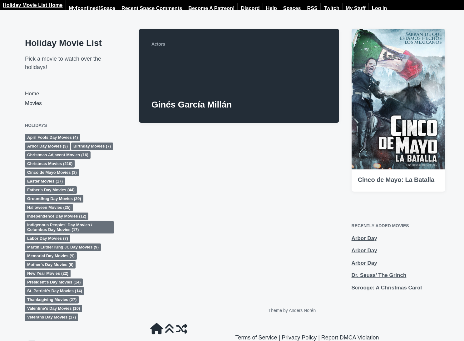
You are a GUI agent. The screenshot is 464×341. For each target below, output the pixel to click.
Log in (379, 8)
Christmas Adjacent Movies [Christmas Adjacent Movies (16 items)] (57, 155)
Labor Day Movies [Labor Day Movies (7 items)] (47, 238)
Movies (33, 103)
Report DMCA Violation (350, 337)
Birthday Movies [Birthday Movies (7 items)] (92, 146)
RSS (312, 8)
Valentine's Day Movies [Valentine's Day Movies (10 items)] (53, 308)
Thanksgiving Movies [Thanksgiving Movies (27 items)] (52, 299)
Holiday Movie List (63, 43)
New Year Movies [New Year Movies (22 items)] (47, 273)
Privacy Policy (299, 337)
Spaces (292, 8)
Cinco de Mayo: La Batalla (396, 179)
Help (271, 8)
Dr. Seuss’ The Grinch (379, 275)
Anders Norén (302, 310)
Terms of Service (256, 337)
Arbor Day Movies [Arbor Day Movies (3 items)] (47, 146)
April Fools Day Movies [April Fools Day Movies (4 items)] (52, 137)
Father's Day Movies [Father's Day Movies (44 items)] (51, 190)
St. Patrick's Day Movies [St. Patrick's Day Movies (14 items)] (54, 290)
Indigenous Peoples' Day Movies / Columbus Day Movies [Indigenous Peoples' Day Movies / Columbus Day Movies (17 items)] (59, 227)
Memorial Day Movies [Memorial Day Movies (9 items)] (51, 255)
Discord (250, 8)
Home (32, 94)
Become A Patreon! (211, 8)
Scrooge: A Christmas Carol (387, 288)
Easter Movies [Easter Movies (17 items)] (45, 181)
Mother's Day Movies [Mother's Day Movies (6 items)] (50, 264)
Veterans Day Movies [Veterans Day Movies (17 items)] (51, 317)
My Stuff (356, 8)
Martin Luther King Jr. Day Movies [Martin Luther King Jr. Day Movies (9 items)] (63, 247)
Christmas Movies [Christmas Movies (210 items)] (49, 163)
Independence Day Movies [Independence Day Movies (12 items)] (56, 216)
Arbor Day (364, 238)
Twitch (331, 8)
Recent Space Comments (151, 8)
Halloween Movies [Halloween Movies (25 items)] (49, 207)
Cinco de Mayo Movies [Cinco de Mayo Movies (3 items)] (52, 172)
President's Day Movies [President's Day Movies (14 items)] (54, 282)
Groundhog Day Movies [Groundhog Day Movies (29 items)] (54, 198)
